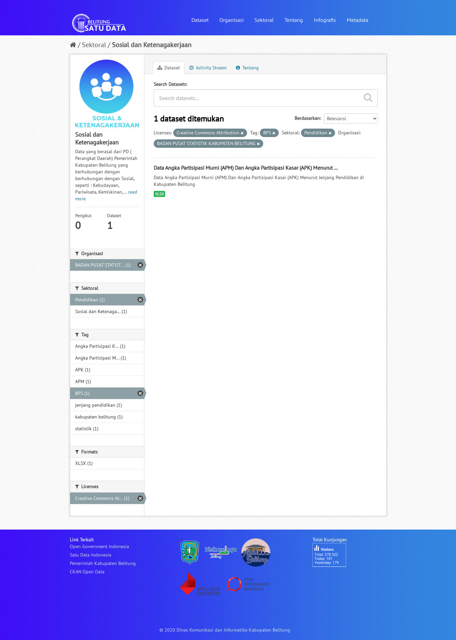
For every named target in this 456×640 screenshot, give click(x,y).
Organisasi (231, 19)
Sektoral (264, 19)
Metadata (357, 19)
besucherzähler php (332, 578)
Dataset (200, 19)
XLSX (159, 193)
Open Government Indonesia (99, 546)
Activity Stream (207, 68)
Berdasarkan (307, 118)
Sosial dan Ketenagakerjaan (151, 44)
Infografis (325, 19)
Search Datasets (170, 84)
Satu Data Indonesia (90, 555)
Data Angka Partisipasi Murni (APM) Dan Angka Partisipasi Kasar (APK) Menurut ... (246, 167)
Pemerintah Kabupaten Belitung (103, 563)
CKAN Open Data (87, 572)
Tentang (293, 19)
